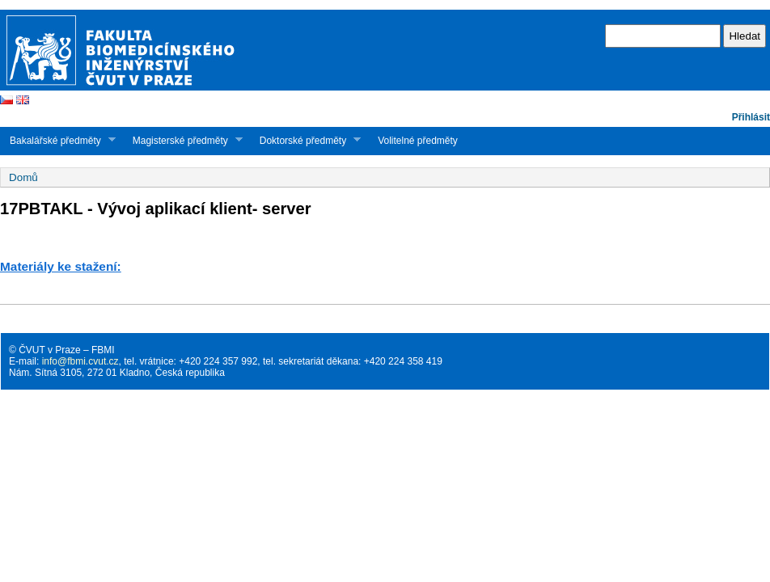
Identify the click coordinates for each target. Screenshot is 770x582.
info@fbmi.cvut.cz (80, 361)
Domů (23, 177)
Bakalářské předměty (58, 140)
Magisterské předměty (183, 140)
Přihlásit (751, 117)
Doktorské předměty (305, 140)
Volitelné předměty (418, 140)
